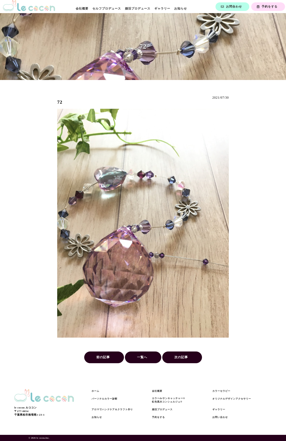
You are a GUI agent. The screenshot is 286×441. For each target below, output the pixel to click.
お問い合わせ (220, 417)
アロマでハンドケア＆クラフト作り (112, 409)
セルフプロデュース (106, 8)
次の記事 (181, 357)
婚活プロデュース (137, 8)
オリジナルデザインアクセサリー (231, 398)
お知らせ (180, 8)
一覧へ (142, 357)
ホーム (95, 391)
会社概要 (82, 8)
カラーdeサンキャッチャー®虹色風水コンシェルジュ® (168, 400)
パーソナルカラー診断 (104, 398)
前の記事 (103, 357)
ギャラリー (162, 8)
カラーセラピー (221, 391)
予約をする (158, 417)
